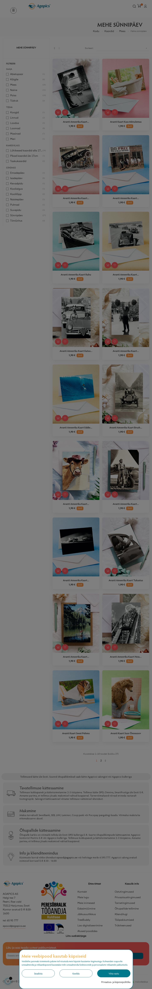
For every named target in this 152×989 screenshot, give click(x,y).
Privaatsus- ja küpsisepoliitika (115, 982)
